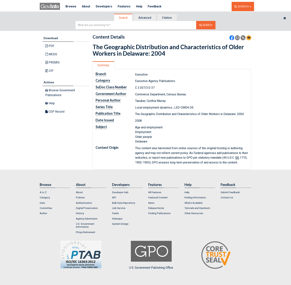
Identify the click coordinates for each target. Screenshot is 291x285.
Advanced (144, 17)
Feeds (115, 213)
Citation (167, 17)
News (151, 202)
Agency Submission (86, 218)
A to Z (43, 192)
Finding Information (195, 197)
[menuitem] (55, 192)
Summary (103, 65)
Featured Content (158, 197)
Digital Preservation (87, 208)
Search (123, 17)
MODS (51, 54)
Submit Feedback (230, 192)
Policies (80, 197)
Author (43, 213)
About (86, 6)
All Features (154, 192)
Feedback (155, 6)
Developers (104, 6)
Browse (71, 6)
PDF (49, 46)
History (80, 213)
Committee (46, 208)
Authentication (84, 202)
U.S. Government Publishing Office (151, 255)
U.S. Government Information (85, 225)
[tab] (123, 18)
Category (45, 197)
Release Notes (156, 208)
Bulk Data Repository (123, 202)
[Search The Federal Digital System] (205, 25)
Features (124, 6)
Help (139, 6)
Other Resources (193, 213)
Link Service (118, 208)
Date (42, 202)
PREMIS (52, 62)
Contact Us (227, 197)
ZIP (49, 71)
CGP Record (54, 111)
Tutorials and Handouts (197, 208)
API (114, 197)
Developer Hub (120, 192)
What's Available (193, 202)
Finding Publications (159, 213)
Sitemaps (117, 218)
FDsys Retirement (85, 232)
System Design (120, 223)
